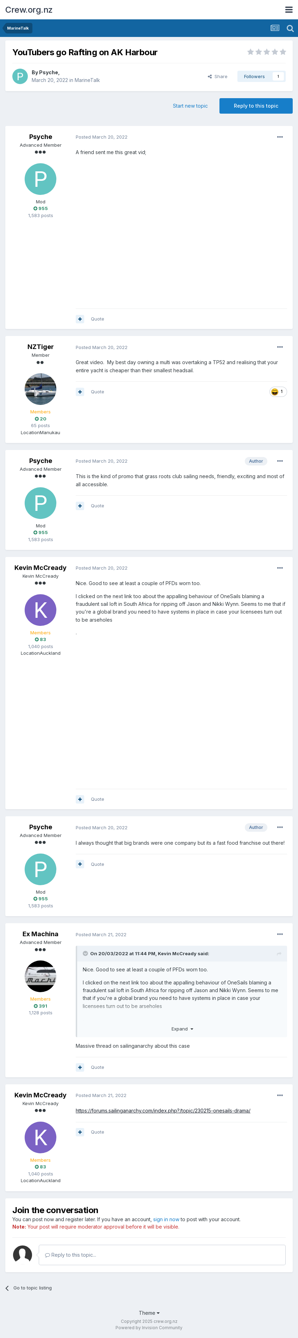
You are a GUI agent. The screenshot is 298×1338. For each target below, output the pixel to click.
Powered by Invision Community (149, 1327)
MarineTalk (87, 80)
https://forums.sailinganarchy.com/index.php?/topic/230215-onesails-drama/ (163, 1111)
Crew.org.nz (29, 10)
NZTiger (40, 346)
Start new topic (190, 106)
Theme (149, 1313)
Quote (97, 319)
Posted (102, 137)
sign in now (166, 1219)
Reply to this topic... (70, 1255)
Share (218, 76)
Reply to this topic (256, 106)
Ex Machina (40, 934)
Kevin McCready (40, 567)
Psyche (48, 72)
